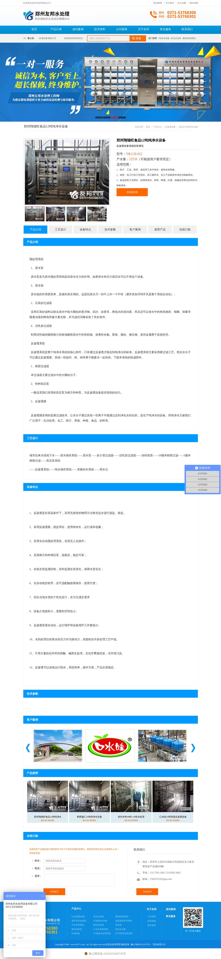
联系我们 (187, 29)
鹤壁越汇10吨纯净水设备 (89, 816)
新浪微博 (158, 3)
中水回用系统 (78, 925)
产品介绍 (35, 229)
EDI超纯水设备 (100, 921)
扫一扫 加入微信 (193, 919)
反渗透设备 (170, 127)
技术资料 (99, 29)
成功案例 (78, 29)
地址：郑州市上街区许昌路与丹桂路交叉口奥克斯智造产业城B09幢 (168, 864)
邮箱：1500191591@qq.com (157, 879)
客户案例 (135, 229)
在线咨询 (132, 192)
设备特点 (85, 229)
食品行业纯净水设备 (188, 127)
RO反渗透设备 (78, 916)
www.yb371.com (77, 944)
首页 (34, 29)
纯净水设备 (164, 38)
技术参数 (110, 229)
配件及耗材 (98, 925)
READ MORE (47, 820)
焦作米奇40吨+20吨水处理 (131, 816)
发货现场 (151, 921)
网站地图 (194, 3)
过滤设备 (76, 933)
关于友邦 (143, 29)
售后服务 (165, 29)
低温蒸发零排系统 (123, 921)
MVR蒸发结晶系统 (124, 933)
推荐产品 (160, 229)
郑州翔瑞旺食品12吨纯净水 (47, 816)
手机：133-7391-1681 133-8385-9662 (161, 872)
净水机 (118, 925)
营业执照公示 (159, 944)
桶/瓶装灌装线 (189, 38)
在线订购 (185, 229)
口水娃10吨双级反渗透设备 (173, 816)
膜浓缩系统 (77, 929)
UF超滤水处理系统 (102, 933)
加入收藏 (182, 3)
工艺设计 (60, 229)
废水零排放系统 (79, 921)
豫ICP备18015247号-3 (141, 944)
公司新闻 (121, 29)
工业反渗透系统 (100, 929)
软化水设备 (176, 38)
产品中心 (157, 127)
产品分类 (56, 29)
